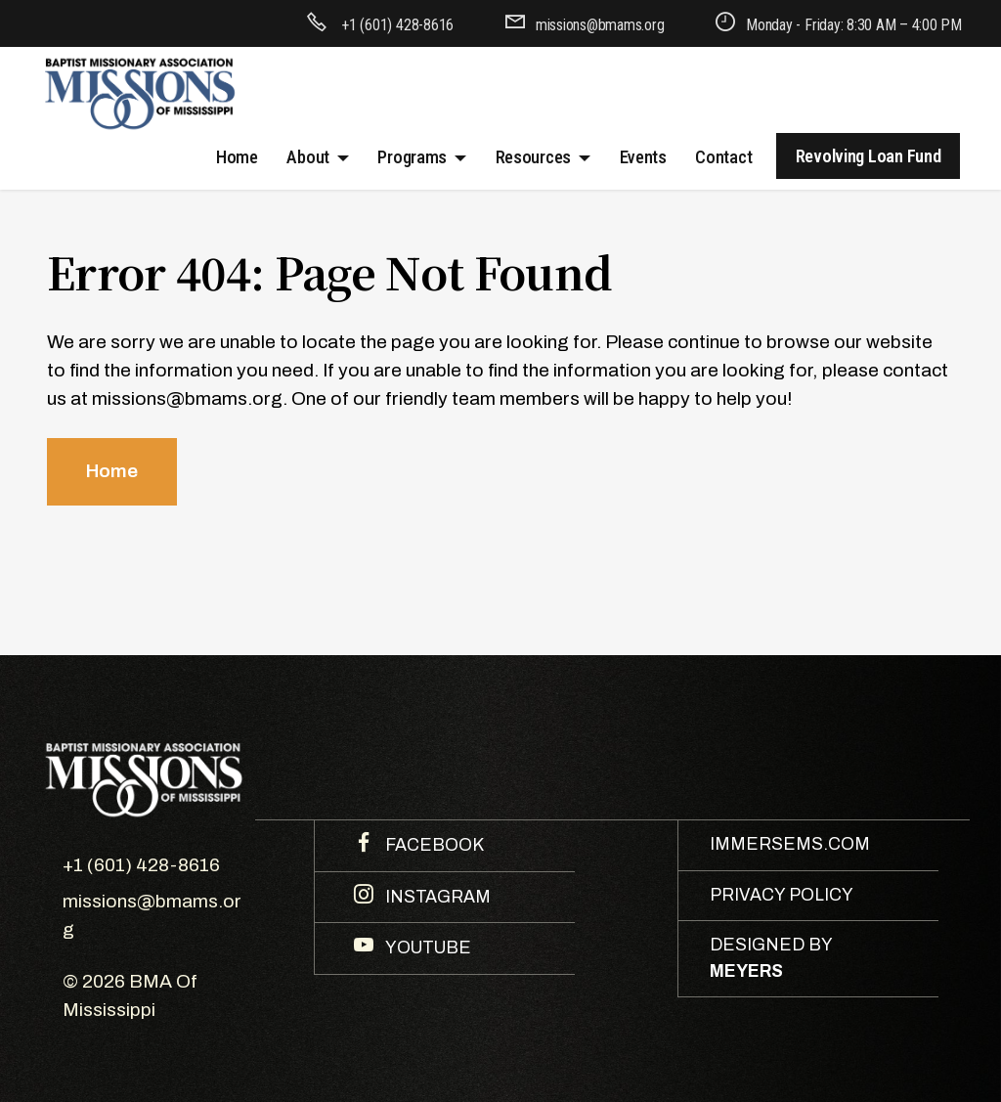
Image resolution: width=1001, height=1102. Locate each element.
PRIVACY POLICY (781, 895)
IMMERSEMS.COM (790, 844)
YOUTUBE (426, 948)
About (307, 157)
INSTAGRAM (436, 897)
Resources (534, 157)
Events (643, 157)
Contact (723, 157)
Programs (412, 157)
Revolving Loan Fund (868, 156)
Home (237, 157)
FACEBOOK (432, 845)
